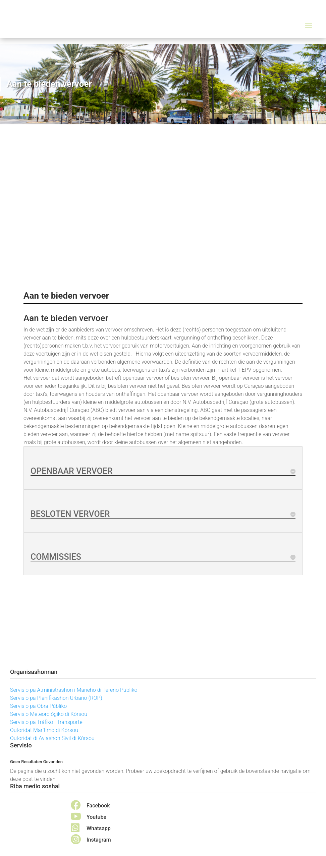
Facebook (98, 805)
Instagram (99, 840)
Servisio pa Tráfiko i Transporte (46, 722)
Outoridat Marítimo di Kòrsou (44, 730)
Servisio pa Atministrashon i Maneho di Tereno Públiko (73, 690)
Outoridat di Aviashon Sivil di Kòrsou (52, 738)
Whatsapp (99, 828)
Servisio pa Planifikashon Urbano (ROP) (56, 698)
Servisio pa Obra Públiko (38, 706)
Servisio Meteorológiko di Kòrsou (48, 714)
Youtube (96, 817)
